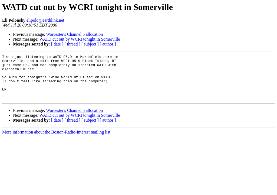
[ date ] (57, 44)
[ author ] (108, 44)
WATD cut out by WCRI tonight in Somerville (79, 39)
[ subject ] (90, 44)
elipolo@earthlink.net (45, 20)
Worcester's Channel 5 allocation (74, 34)
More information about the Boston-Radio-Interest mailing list (56, 141)
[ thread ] (72, 44)
